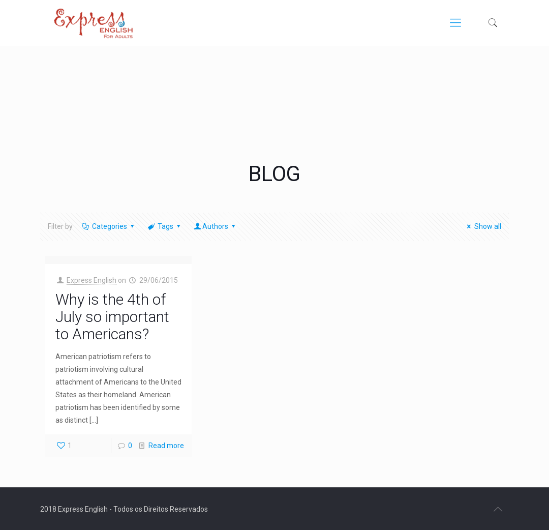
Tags (165, 226)
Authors (215, 226)
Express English (91, 280)
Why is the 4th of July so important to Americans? (112, 316)
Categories (108, 226)
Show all (482, 226)
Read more (166, 445)
